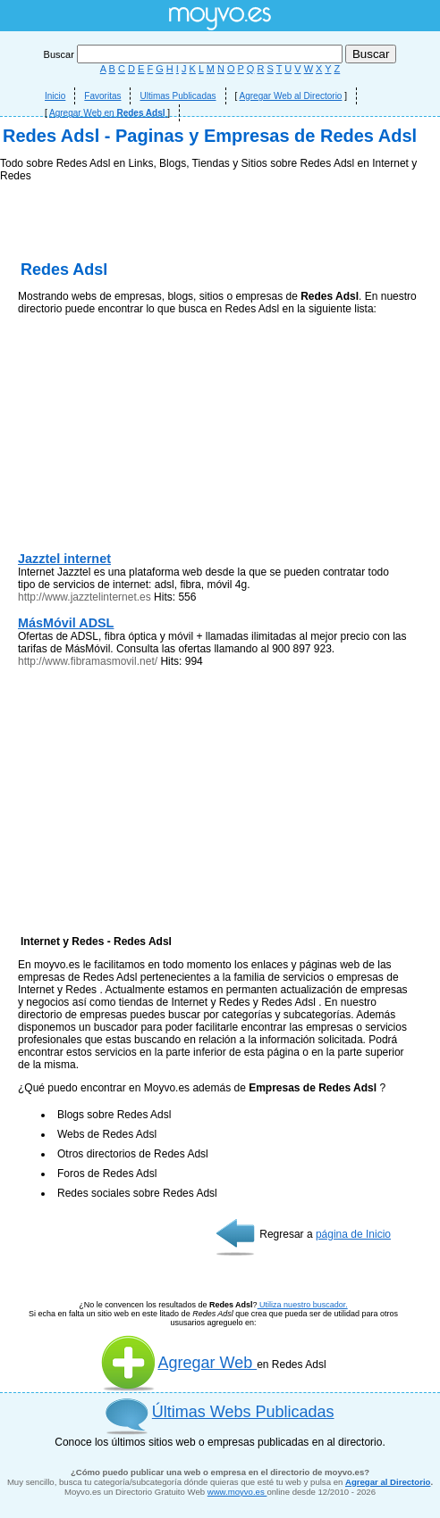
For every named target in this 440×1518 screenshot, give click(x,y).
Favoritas (102, 96)
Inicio (55, 96)
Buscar (194, 54)
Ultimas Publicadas (178, 96)
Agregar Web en (108, 113)
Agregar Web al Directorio (291, 96)
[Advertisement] (220, 303)
